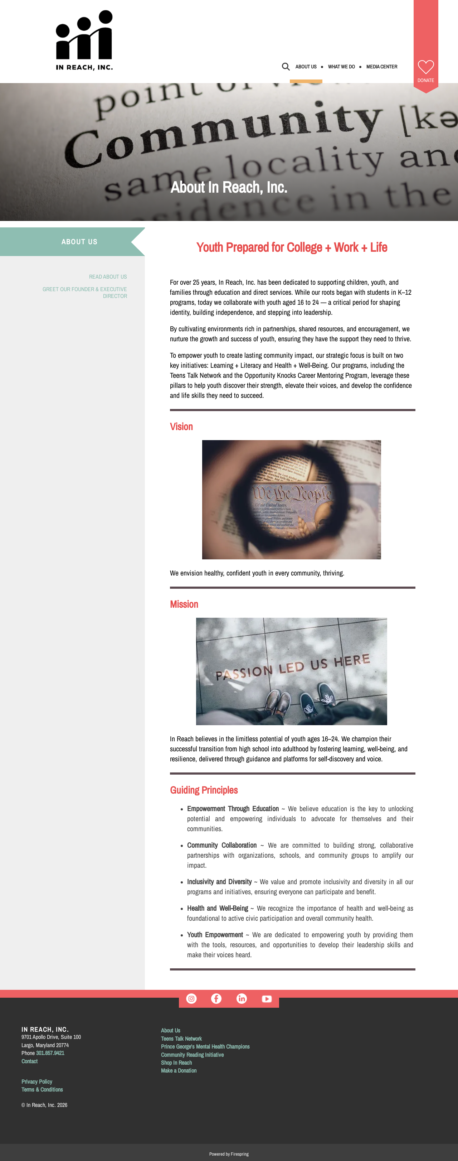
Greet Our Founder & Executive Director (85, 292)
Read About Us (108, 276)
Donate (426, 80)
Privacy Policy (36, 1081)
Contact (29, 1061)
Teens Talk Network (181, 1038)
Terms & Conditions (42, 1089)
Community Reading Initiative (192, 1055)
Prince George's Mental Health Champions (205, 1046)
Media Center (381, 66)
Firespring (240, 1154)
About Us (306, 66)
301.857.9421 (50, 1053)
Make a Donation (178, 1070)
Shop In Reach (176, 1062)
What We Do (341, 66)
